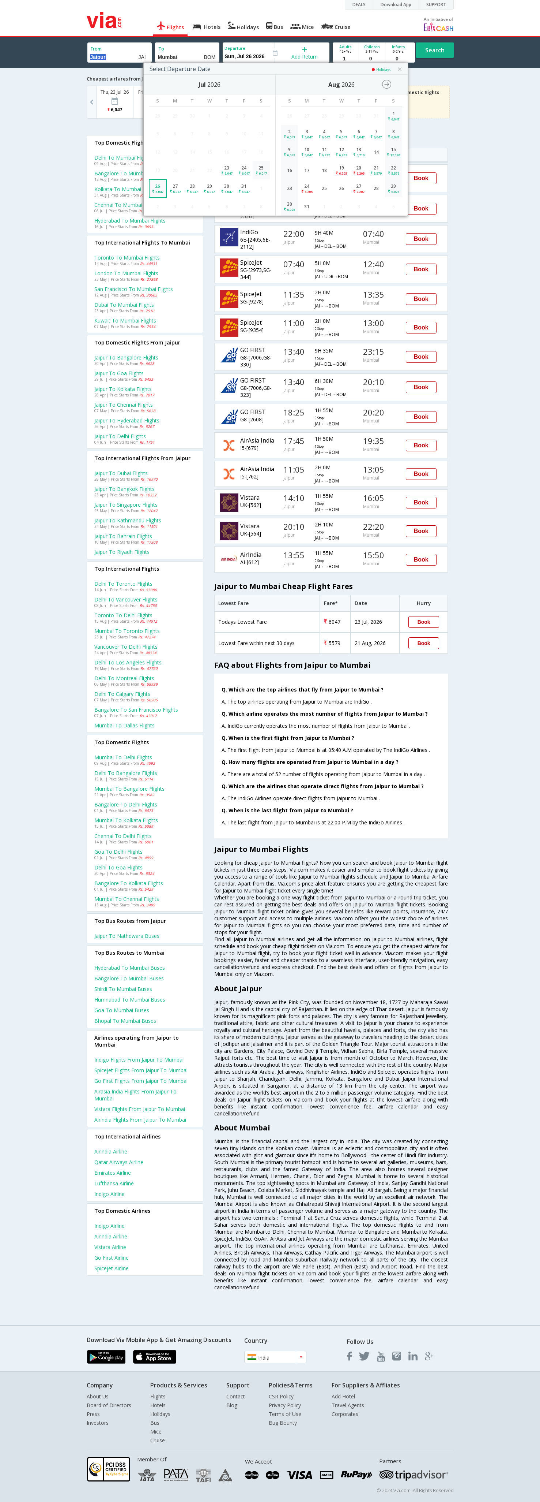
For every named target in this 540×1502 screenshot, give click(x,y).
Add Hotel (343, 1396)
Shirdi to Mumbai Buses (123, 988)
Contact (235, 1396)
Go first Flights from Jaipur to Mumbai (141, 1080)
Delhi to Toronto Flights (123, 583)
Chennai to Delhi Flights (123, 835)
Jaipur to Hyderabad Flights (126, 420)
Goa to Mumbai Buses (121, 1010)
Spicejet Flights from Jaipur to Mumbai (141, 1070)
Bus (154, 1422)
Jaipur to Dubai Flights (121, 473)
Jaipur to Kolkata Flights (123, 388)
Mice (156, 1431)
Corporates (345, 1413)
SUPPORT (436, 4)
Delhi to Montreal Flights (124, 678)
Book (421, 178)
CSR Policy (281, 1396)
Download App (396, 4)
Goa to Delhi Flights (118, 851)
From (96, 49)
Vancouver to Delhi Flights (126, 646)
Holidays (160, 1413)
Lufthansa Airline (114, 1183)
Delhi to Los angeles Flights (128, 662)
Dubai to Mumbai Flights (124, 304)
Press (93, 1413)
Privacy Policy (285, 1405)
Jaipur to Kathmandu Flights (127, 520)
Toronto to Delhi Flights (123, 615)
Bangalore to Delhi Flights (125, 804)
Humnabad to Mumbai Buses (129, 999)
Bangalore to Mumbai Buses (129, 978)
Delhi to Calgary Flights (122, 693)
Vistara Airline (110, 1247)
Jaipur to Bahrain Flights (123, 536)
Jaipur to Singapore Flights (126, 504)
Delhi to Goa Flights (118, 867)
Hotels (158, 1405)
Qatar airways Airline (118, 1162)
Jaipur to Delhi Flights (120, 436)
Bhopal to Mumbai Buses (125, 1020)
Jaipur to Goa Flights (119, 373)
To (161, 49)
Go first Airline (111, 1257)
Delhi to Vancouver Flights (126, 599)
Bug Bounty (283, 1422)
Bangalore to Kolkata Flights (128, 883)
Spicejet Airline (111, 1268)
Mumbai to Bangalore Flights (129, 788)
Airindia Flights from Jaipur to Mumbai (140, 1119)
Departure (234, 48)
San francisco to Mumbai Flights (133, 289)
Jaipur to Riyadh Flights (122, 551)
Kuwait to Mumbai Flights (125, 320)
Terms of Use (285, 1413)
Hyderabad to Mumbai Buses (129, 967)
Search (435, 50)
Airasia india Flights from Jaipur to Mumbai (135, 1095)
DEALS (359, 4)
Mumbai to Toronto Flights (127, 630)
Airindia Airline (110, 1151)
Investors (98, 1422)
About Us (98, 1396)
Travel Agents (348, 1405)
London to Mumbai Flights (126, 273)
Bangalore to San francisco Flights (136, 709)
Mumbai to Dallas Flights (124, 725)
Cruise (157, 1440)
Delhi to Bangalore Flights (125, 772)
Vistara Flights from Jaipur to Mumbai (139, 1109)
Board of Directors (109, 1405)
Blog (231, 1405)
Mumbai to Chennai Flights (126, 898)
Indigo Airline (109, 1193)
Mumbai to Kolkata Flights (126, 820)
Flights (158, 1396)
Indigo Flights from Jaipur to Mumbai (139, 1059)
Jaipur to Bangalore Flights (126, 357)
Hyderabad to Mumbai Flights (130, 220)
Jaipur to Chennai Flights (123, 404)
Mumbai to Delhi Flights (123, 757)
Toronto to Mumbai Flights (127, 257)
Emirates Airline (112, 1172)
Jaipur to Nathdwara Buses (126, 935)
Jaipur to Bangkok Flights (124, 488)
